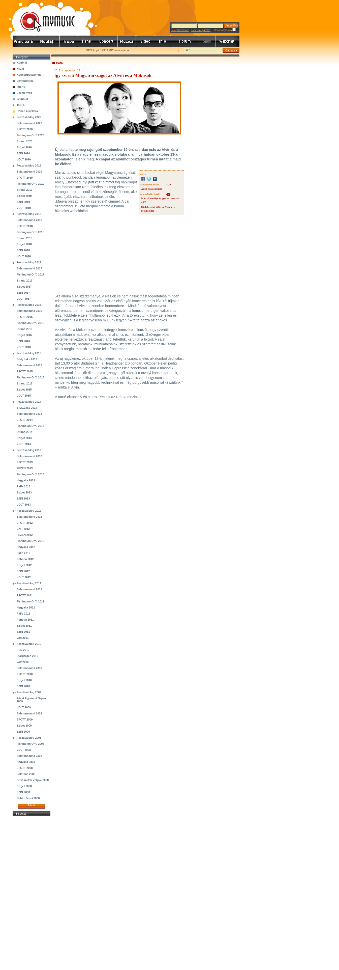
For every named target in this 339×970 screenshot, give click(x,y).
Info (163, 41)
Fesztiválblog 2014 (29, 401)
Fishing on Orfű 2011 (30, 601)
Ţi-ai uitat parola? (200, 30)
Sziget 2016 (24, 335)
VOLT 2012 (24, 577)
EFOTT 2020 (25, 129)
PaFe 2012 (23, 553)
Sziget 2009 (24, 725)
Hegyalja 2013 (26, 480)
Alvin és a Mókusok (151, 188)
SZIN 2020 (23, 153)
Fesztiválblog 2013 (29, 450)
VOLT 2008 (24, 749)
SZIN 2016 (23, 341)
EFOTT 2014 (25, 419)
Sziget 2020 (24, 147)
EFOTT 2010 (25, 674)
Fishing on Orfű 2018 (30, 232)
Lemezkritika (25, 80)
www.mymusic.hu (43, 16)
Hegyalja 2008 (26, 761)
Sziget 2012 (24, 565)
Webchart (227, 41)
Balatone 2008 (26, 773)
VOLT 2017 (24, 298)
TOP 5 (20, 104)
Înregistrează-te (180, 30)
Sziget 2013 (24, 492)
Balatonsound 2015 (29, 365)
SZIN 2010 (23, 686)
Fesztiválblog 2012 (29, 510)
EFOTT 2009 (25, 719)
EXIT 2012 (23, 528)
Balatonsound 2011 (29, 589)
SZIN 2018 (23, 250)
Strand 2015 (24, 383)
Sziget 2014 (24, 437)
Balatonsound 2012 (29, 516)
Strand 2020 (24, 141)
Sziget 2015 (24, 389)
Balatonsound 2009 (29, 713)
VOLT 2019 (24, 207)
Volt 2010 (23, 661)
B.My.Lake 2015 (27, 359)
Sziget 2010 (24, 680)
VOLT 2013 (24, 504)
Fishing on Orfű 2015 (30, 377)
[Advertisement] (31, 893)
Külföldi (22, 62)
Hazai (20, 68)
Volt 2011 (23, 637)
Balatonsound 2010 (29, 668)
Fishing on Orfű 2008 (30, 743)
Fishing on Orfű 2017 (30, 274)
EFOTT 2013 (25, 462)
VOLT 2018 (24, 256)
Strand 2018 (24, 238)
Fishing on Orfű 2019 (30, 183)
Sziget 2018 (24, 244)
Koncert (106, 41)
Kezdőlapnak (44, 50)
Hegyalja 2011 (26, 607)
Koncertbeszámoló (29, 74)
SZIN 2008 (23, 792)
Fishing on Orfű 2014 (30, 425)
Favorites (23, 50)
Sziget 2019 (24, 195)
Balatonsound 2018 (29, 219)
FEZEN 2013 (25, 468)
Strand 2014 (24, 431)
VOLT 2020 (24, 159)
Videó (145, 41)
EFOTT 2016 (25, 316)
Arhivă (31, 805)
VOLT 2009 (24, 707)
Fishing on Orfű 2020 (30, 135)
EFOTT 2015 (25, 371)
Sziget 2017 (24, 286)
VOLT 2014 (24, 444)
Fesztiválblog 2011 (29, 583)
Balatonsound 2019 (29, 171)
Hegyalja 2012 (26, 546)
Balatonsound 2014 (29, 413)
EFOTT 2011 (25, 595)
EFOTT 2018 (25, 226)
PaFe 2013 (23, 486)
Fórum (185, 41)
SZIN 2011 (23, 631)
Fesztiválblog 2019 (29, 165)
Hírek (47, 41)
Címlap (23, 41)
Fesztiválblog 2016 (29, 304)
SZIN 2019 (23, 201)
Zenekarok (69, 41)
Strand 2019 (24, 189)
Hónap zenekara (27, 111)
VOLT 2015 (24, 395)
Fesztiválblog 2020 (29, 117)
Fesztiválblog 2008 (29, 737)
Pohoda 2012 (25, 559)
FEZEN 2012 (25, 534)
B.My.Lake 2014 (27, 407)
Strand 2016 (24, 328)
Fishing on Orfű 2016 (30, 322)
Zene (127, 41)
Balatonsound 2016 (29, 310)
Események (24, 92)
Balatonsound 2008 (29, 755)
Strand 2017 (24, 280)
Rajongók (86, 41)
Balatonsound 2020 (29, 123)
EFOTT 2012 (25, 522)
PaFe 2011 (23, 613)
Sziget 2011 (24, 625)
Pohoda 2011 (25, 619)
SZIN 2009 (23, 731)
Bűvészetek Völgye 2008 (33, 780)
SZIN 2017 (23, 292)
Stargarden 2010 (27, 655)
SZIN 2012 (23, 571)
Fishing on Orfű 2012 (30, 540)
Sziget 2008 (24, 786)
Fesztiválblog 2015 (29, 353)
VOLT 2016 (24, 347)
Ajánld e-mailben (65, 50)
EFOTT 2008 (25, 767)
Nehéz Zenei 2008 (28, 798)
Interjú (21, 86)
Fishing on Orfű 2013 (30, 474)
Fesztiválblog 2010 (29, 643)
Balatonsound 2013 (29, 456)
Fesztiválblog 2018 (29, 213)
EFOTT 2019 (25, 177)
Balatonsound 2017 (29, 268)
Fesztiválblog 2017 (29, 262)
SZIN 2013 (23, 498)
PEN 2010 (23, 649)
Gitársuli (22, 98)
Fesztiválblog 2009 (29, 692)
